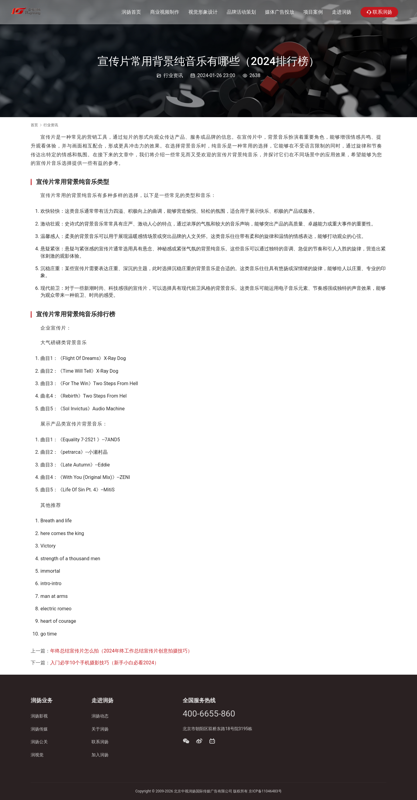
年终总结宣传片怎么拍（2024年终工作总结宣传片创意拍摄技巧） (121, 651)
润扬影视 (39, 716)
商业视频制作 (164, 12)
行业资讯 (173, 75)
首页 (34, 125)
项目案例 (313, 12)
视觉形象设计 (203, 12)
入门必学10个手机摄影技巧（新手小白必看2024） (104, 663)
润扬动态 (100, 716)
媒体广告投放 (279, 12)
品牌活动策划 (241, 12)
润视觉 (37, 754)
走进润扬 (341, 12)
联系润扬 (379, 12)
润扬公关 (39, 741)
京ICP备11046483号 (265, 791)
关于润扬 (100, 729)
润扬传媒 (39, 729)
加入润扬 (100, 754)
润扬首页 (131, 12)
